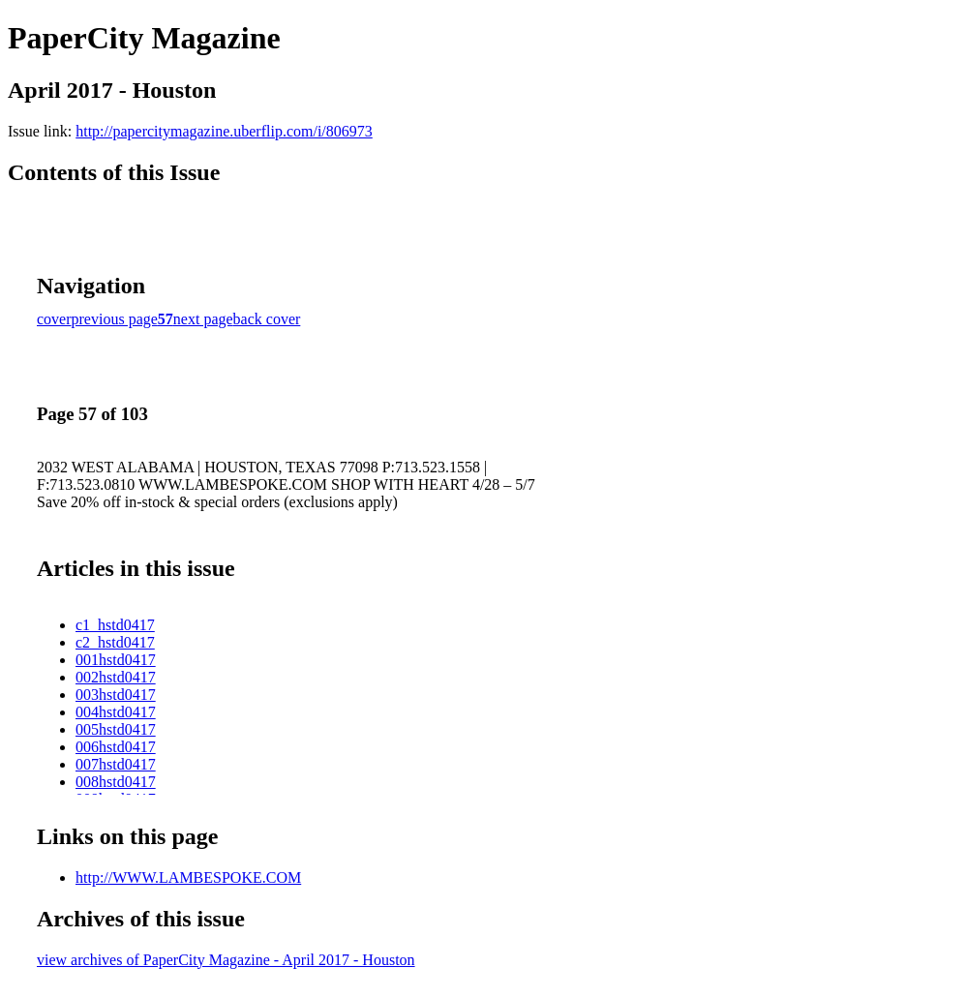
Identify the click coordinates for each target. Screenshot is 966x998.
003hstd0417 (115, 694)
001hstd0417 (115, 659)
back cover (267, 319)
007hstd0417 (115, 764)
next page (203, 319)
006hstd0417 (115, 747)
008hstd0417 (115, 781)
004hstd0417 (115, 712)
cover (54, 319)
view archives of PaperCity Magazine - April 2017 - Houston (226, 960)
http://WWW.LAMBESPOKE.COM (188, 877)
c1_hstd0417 (115, 625)
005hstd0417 (115, 729)
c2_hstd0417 (115, 642)
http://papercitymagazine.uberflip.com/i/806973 (224, 131)
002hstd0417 (115, 677)
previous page (115, 319)
